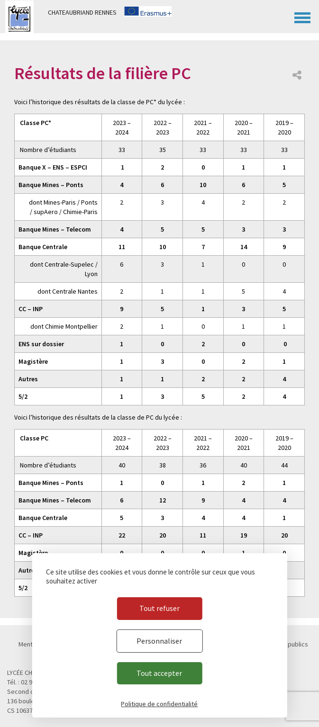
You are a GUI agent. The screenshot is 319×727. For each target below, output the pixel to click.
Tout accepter (159, 673)
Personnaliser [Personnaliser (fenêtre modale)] (159, 641)
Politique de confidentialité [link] (159, 704)
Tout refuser (159, 608)
